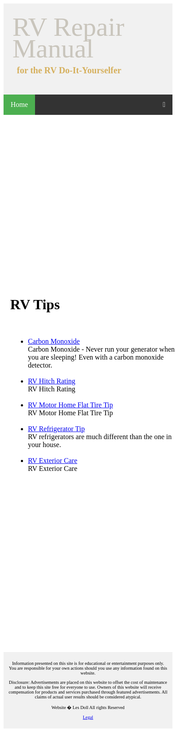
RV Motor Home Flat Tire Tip (70, 405)
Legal (88, 717)
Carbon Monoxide (54, 341)
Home (19, 104)
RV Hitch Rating (51, 381)
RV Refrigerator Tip (56, 428)
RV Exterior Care (52, 460)
